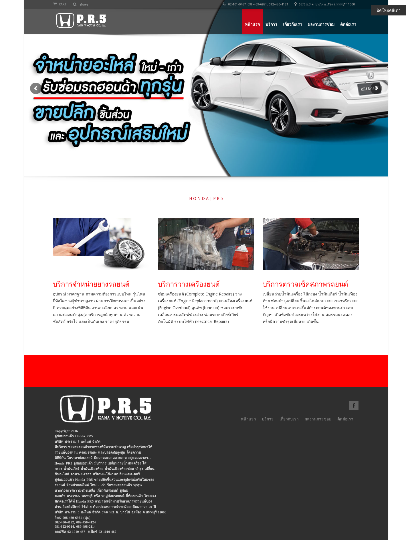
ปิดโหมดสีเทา (389, 10)
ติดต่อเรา (348, 24)
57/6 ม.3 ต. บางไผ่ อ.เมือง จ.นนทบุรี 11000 (324, 4)
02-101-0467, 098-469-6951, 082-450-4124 (255, 4)
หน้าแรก (252, 24)
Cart (60, 4)
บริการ (271, 24)
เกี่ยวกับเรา (292, 24)
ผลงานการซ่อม (321, 24)
